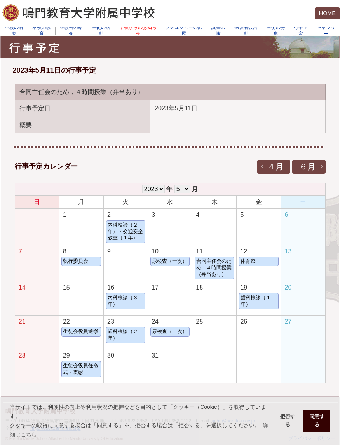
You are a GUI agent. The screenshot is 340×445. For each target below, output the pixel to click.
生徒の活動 (101, 31)
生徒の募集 (276, 31)
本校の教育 (41, 31)
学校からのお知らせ (138, 31)
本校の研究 (14, 31)
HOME (327, 13)
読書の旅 (218, 31)
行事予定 (301, 31)
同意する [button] (316, 421)
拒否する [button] (287, 421)
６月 (307, 166)
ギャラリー (326, 31)
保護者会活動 (246, 31)
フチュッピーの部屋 (183, 31)
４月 (275, 166)
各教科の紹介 (71, 31)
